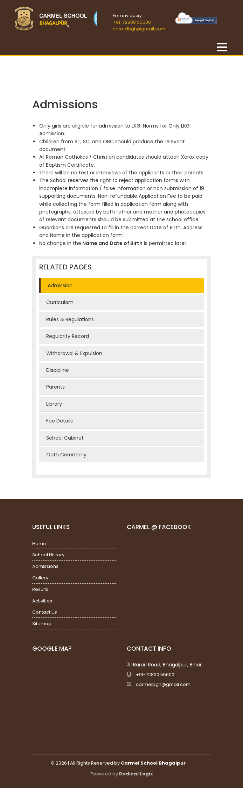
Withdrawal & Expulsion (74, 353)
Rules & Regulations (70, 319)
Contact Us (44, 612)
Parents (55, 386)
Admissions (45, 566)
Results (40, 589)
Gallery (40, 577)
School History (48, 554)
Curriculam (60, 302)
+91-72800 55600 (132, 22)
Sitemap (41, 623)
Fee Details (59, 420)
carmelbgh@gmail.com (139, 29)
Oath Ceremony (66, 454)
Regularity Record (67, 336)
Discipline (57, 370)
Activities (42, 601)
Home (39, 543)
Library (54, 403)
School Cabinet (65, 437)
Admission (60, 285)
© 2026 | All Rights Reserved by (118, 763)
